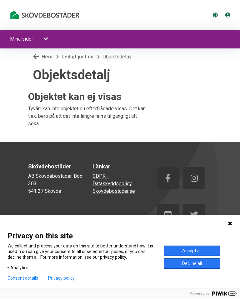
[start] (46, 14)
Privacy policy (61, 278)
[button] (46, 39)
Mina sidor (21, 39)
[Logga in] (227, 15)
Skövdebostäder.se (113, 191)
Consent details (23, 278)
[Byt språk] (215, 15)
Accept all (192, 250)
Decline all (192, 263)
